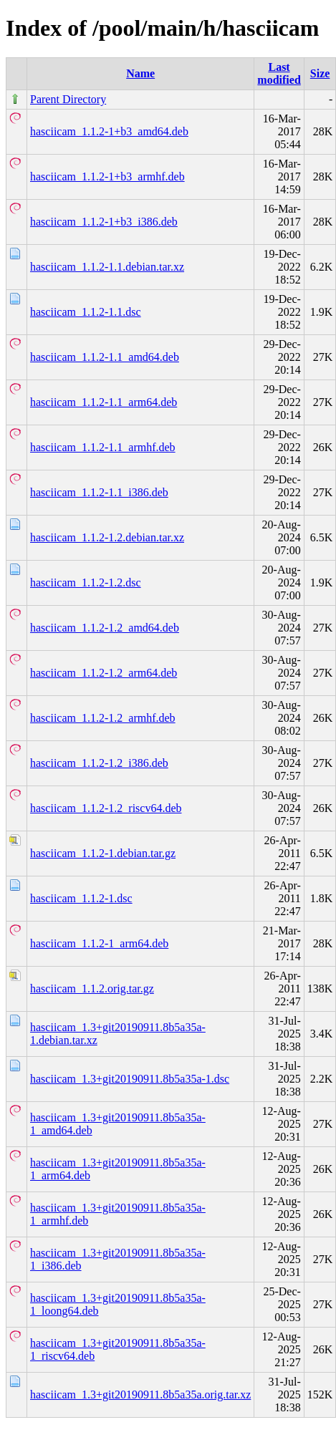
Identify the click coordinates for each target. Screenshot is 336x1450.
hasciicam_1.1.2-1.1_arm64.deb (103, 402)
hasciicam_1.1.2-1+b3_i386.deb (104, 222)
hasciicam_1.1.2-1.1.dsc (85, 312)
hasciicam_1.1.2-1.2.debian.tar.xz (107, 537)
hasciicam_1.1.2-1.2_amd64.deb (104, 628)
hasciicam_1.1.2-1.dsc (81, 898)
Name (140, 73)
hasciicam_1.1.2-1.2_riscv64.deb (106, 808)
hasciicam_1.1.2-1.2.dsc (85, 582)
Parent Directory (68, 99)
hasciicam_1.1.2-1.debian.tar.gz (103, 853)
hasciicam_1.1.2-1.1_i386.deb (99, 492)
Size (320, 73)
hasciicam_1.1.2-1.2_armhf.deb (103, 718)
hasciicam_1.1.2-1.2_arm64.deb (103, 673)
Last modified (278, 73)
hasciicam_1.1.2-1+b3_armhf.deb (107, 176)
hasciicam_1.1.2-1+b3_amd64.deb (109, 131)
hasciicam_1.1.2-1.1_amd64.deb (104, 357)
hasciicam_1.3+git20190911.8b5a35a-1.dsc (129, 1079)
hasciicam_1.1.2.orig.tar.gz (92, 988)
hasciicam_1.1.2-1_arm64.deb (99, 943)
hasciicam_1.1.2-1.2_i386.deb (99, 763)
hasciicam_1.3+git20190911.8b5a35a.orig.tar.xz (140, 1394)
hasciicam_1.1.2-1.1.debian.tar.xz (107, 267)
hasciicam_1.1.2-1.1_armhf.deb (103, 447)
